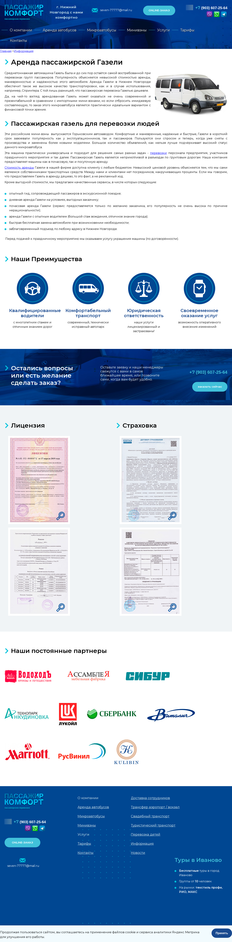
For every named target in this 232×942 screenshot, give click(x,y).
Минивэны (137, 30)
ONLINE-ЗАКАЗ (159, 10)
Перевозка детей (145, 835)
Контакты (18, 40)
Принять (222, 933)
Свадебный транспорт (150, 816)
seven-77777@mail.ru (116, 10)
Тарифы (187, 30)
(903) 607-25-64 (211, 7)
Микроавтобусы (101, 30)
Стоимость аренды (19, 167)
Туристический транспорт (153, 825)
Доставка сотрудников (150, 798)
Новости (138, 853)
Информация (142, 844)
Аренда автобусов (59, 30)
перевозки (158, 153)
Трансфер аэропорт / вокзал (155, 807)
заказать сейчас (210, 386)
